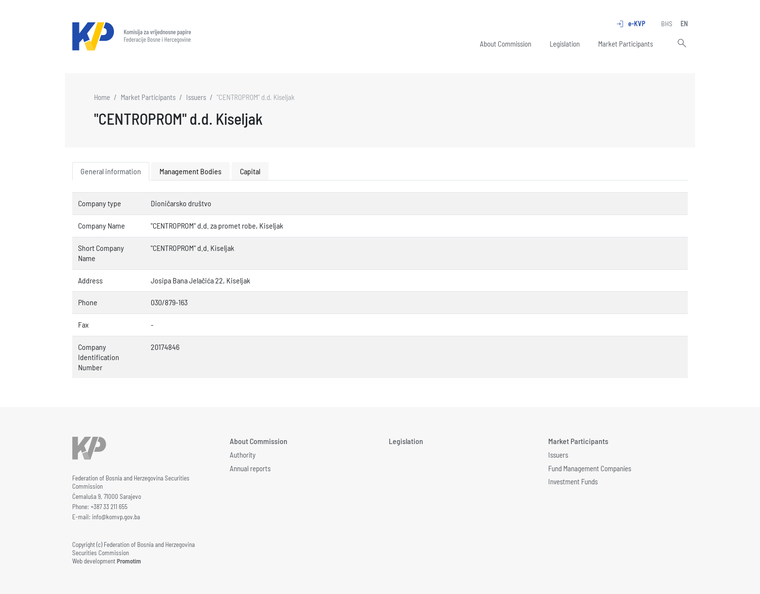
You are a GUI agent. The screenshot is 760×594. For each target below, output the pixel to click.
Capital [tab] (250, 171)
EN (684, 23)
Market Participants (625, 43)
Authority (242, 454)
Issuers (196, 97)
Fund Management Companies (589, 468)
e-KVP (630, 23)
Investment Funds (573, 481)
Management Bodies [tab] (190, 171)
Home (102, 97)
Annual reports (250, 468)
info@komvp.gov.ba (116, 517)
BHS (666, 23)
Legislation (565, 43)
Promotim (129, 561)
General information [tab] (110, 171)
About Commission (505, 43)
